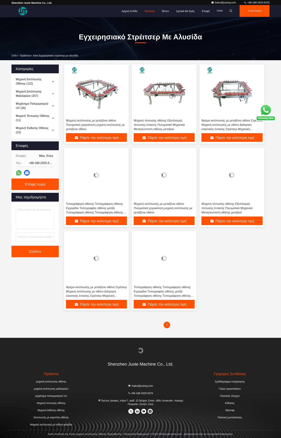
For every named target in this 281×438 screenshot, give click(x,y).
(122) (29, 81)
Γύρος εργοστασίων (230, 388)
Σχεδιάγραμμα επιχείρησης (230, 381)
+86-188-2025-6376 (257, 2)
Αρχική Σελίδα (127, 11)
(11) (32, 118)
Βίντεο (163, 11)
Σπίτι (14, 55)
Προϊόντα (147, 11)
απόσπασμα (254, 11)
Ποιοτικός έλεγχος (230, 395)
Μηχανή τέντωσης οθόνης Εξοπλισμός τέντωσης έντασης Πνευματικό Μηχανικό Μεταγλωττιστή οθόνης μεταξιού (159, 125)
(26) (32, 105)
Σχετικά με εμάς (183, 11)
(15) (32, 130)
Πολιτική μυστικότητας (230, 417)
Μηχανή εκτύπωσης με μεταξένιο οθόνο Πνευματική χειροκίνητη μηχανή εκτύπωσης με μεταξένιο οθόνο (95, 125)
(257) (29, 93)
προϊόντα (25, 55)
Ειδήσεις (230, 403)
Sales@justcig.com (224, 2)
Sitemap (229, 410)
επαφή (204, 11)
